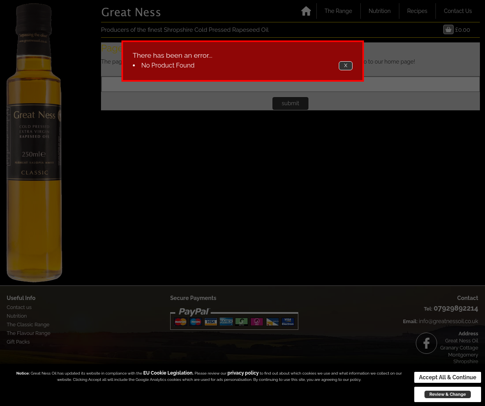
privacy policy (243, 373)
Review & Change (447, 394)
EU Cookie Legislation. (168, 373)
